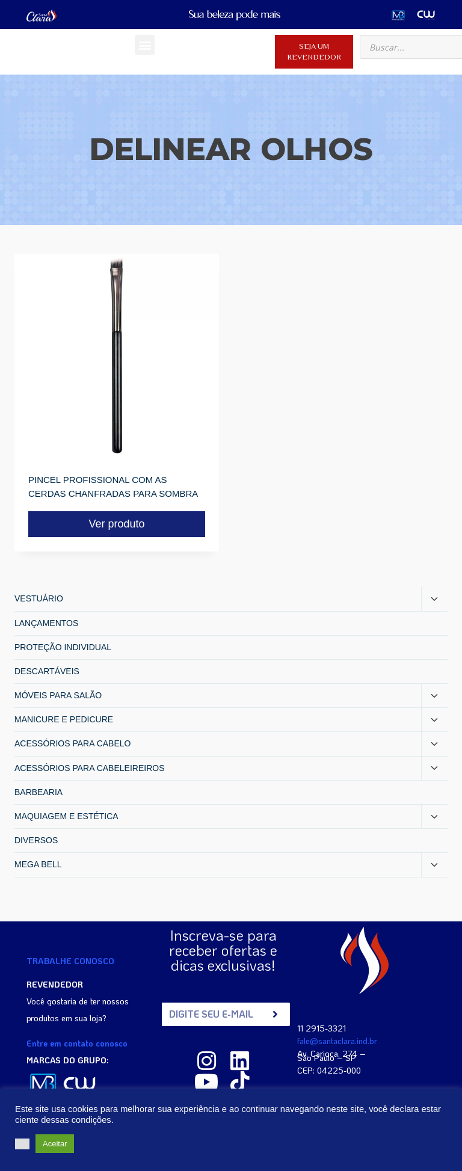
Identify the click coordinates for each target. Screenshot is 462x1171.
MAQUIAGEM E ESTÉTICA (66, 816)
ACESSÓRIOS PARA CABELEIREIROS (89, 768)
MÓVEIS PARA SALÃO (58, 695)
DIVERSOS (36, 840)
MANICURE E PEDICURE (63, 719)
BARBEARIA (38, 792)
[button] (145, 45)
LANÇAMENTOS (46, 623)
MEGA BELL (38, 864)
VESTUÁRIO (38, 598)
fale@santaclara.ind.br (337, 1040)
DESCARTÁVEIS (46, 671)
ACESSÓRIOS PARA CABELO (72, 743)
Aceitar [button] (55, 1143)
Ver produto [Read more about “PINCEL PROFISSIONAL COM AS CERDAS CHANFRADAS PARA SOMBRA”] (116, 524)
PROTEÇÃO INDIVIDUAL (62, 647)
